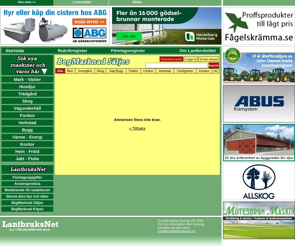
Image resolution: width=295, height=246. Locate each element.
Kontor (27, 144)
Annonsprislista (27, 184)
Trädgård (27, 93)
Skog (27, 101)
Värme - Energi (27, 137)
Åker (70, 71)
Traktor (133, 71)
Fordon (27, 115)
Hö (215, 71)
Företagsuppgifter (27, 177)
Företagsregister (128, 50)
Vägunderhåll (27, 108)
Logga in (190, 59)
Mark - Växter (27, 79)
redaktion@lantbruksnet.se (176, 231)
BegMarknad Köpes (27, 209)
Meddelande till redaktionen (27, 190)
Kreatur (204, 71)
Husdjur (27, 86)
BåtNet (137, 2)
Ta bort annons (208, 59)
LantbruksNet (82, 2)
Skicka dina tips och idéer (27, 196)
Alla (60, 71)
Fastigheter (185, 71)
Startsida (14, 50)
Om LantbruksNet (197, 50)
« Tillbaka (137, 128)
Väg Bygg (116, 71)
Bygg (27, 129)
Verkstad (27, 122)
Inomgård (85, 71)
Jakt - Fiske (27, 158)
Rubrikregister (73, 50)
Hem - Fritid (27, 151)
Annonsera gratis (171, 59)
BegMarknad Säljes (27, 203)
